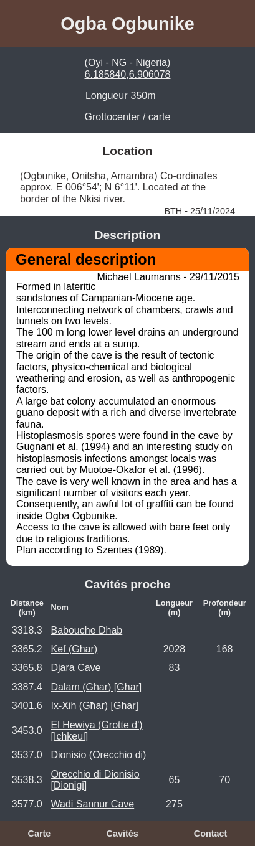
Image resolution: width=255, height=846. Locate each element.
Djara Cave (75, 667)
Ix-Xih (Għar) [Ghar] (94, 705)
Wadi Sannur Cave (92, 804)
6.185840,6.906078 (128, 74)
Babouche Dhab (86, 630)
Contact (211, 834)
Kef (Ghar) (74, 649)
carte (159, 116)
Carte (39, 834)
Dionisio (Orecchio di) (98, 755)
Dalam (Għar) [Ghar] (96, 687)
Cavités (122, 834)
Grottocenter (112, 116)
